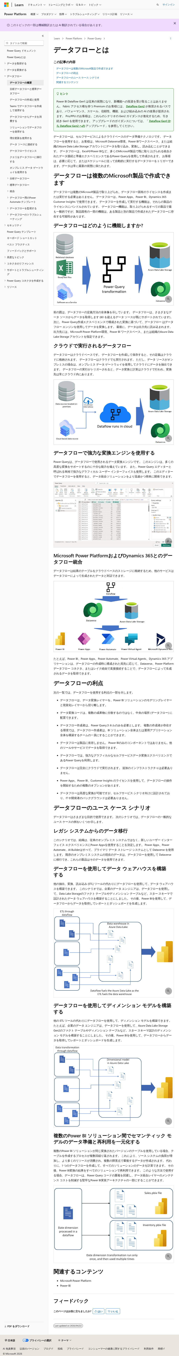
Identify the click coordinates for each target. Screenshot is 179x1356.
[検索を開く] (157, 5)
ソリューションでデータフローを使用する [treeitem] (26, 129)
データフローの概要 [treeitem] (21, 82)
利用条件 (149, 1348)
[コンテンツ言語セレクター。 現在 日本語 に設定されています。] (10, 1340)
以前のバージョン (29, 1348)
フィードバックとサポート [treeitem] (21, 250)
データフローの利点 (67, 73)
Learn (57, 38)
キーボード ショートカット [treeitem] (22, 238)
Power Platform (74, 38)
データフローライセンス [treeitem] (23, 150)
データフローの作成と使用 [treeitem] (24, 99)
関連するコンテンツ (67, 82)
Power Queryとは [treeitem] (16, 57)
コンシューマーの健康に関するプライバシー (112, 1348)
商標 (160, 1348)
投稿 (60, 1348)
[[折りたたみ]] (42, 36)
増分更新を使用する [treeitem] (21, 138)
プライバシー (74, 1348)
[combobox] (24, 43)
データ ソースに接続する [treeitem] (23, 144)
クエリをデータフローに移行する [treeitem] (26, 159)
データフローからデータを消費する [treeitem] (26, 119)
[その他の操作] (170, 38)
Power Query (94, 38)
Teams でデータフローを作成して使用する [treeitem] (26, 108)
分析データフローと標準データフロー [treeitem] (26, 91)
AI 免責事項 (9, 1348)
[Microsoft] (6, 4)
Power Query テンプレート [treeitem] (21, 231)
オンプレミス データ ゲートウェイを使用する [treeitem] (26, 170)
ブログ (47, 1348)
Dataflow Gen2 (135, 106)
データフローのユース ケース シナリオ (77, 77)
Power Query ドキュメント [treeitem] (21, 50)
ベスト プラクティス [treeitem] (18, 244)
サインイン (169, 4)
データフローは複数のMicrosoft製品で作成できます (84, 68)
